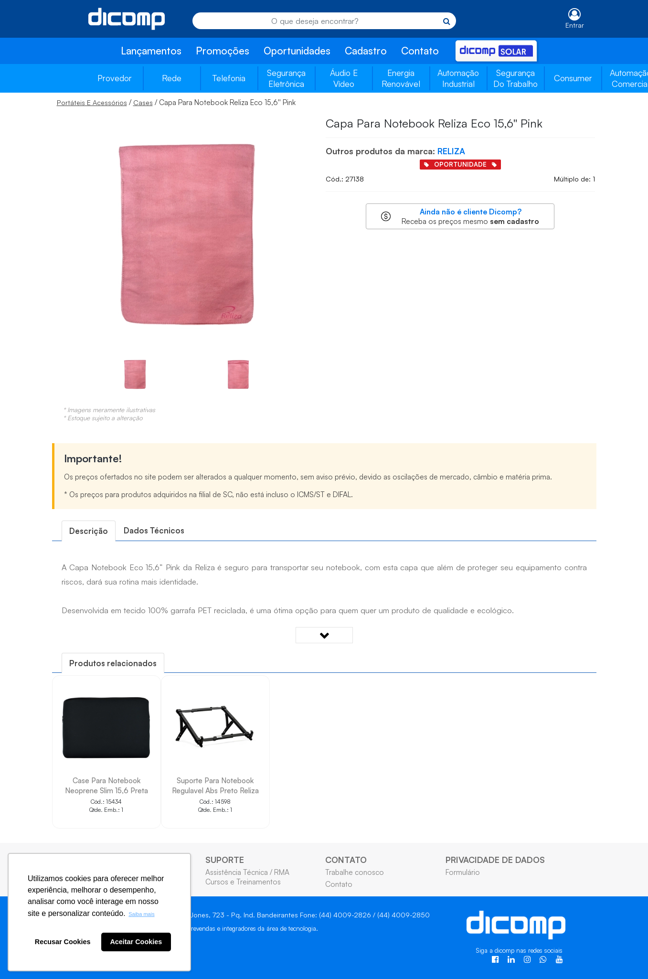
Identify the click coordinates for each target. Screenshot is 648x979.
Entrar (574, 25)
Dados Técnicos (154, 530)
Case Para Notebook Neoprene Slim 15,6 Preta (106, 785)
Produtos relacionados (113, 663)
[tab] (89, 531)
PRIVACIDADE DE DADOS (495, 859)
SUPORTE (224, 859)
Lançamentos (151, 50)
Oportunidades (297, 50)
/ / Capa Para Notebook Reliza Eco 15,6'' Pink (176, 102)
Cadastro (366, 50)
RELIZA (451, 151)
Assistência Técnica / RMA (247, 872)
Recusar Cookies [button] (63, 942)
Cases (143, 102)
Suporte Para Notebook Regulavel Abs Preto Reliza (215, 785)
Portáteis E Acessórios (92, 102)
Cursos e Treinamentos (243, 881)
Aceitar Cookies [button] (136, 942)
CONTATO (346, 859)
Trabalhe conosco (354, 872)
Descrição (88, 531)
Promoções (222, 50)
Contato (420, 50)
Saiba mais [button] (141, 914)
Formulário (463, 872)
